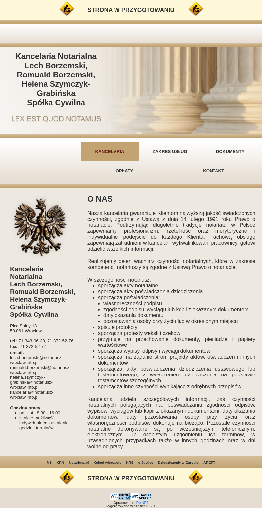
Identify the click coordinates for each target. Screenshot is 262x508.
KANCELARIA (109, 151)
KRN (60, 462)
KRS (130, 462)
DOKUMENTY (230, 151)
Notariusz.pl (79, 462)
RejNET (142, 503)
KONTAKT (213, 170)
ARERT (209, 462)
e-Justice (145, 462)
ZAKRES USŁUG (170, 151)
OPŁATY (124, 170)
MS (49, 462)
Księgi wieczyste (107, 462)
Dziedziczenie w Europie (178, 462)
